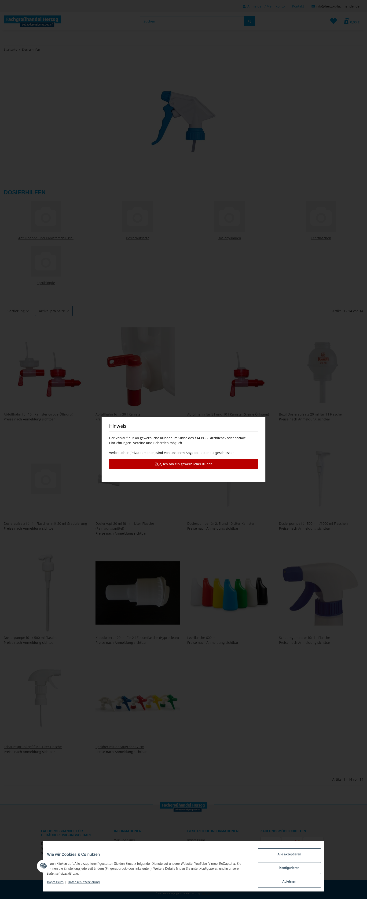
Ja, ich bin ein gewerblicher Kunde (184, 464)
